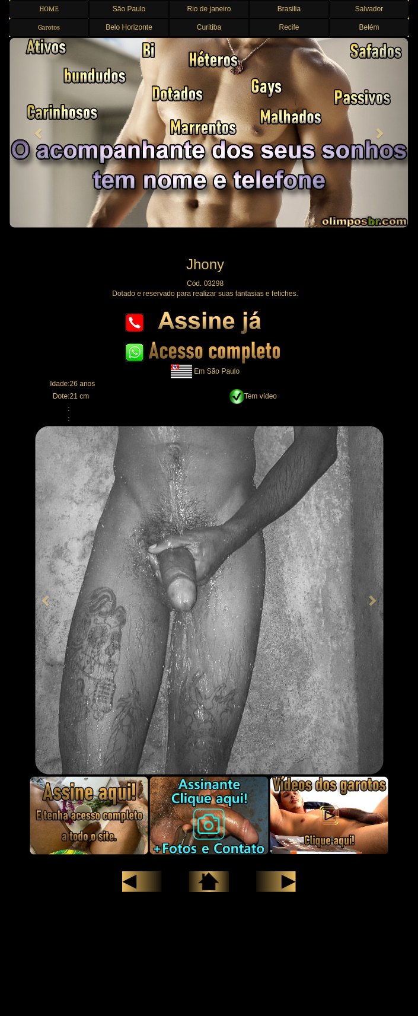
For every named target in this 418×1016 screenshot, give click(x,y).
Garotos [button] (49, 27)
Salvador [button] (369, 9)
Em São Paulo (217, 371)
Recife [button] (289, 27)
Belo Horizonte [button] (129, 27)
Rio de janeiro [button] (209, 9)
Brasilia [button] (289, 9)
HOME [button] (49, 9)
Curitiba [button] (209, 27)
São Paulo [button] (129, 9)
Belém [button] (369, 27)
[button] (39, 133)
